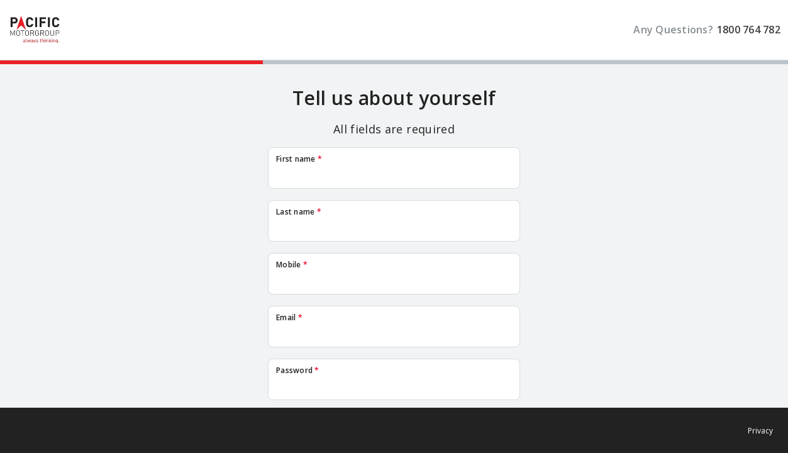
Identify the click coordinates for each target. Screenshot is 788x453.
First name (299, 159)
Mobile (292, 265)
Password (297, 371)
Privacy (760, 430)
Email (289, 318)
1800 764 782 (748, 29)
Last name (298, 212)
